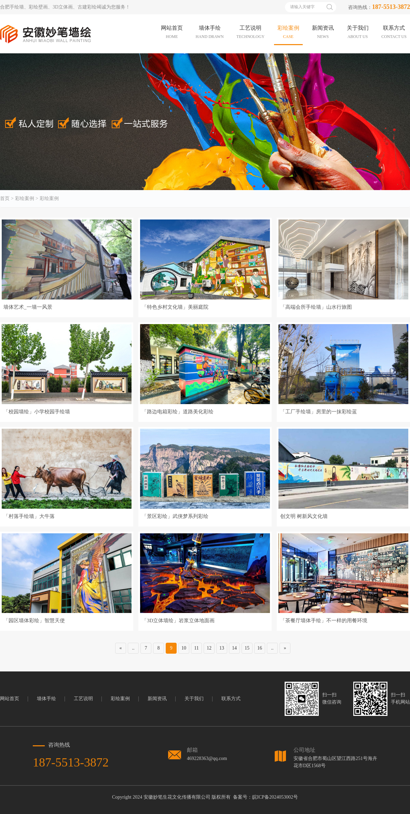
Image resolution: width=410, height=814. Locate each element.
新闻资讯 (157, 698)
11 (196, 648)
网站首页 (9, 698)
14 (234, 648)
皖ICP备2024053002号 (275, 797)
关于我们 (194, 698)
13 (221, 648)
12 (209, 648)
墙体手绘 (46, 698)
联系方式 (231, 698)
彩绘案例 (24, 198)
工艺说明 (83, 698)
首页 (5, 198)
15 (247, 648)
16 (259, 648)
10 (183, 648)
